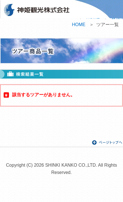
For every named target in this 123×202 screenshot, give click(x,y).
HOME (78, 24)
